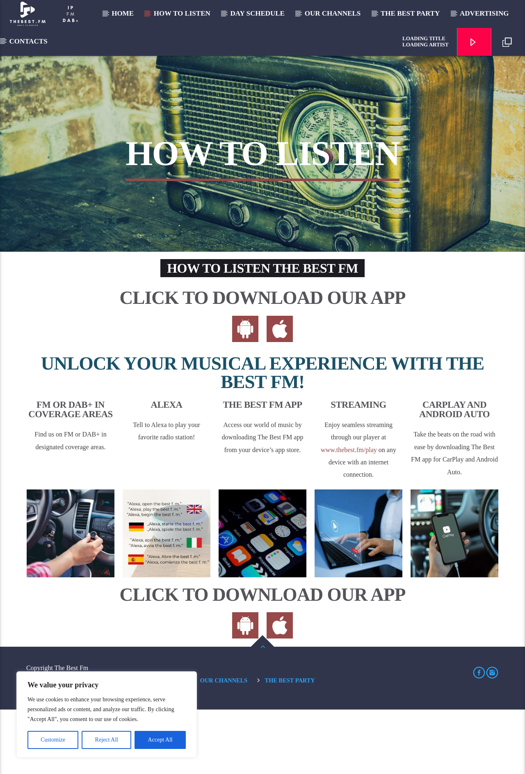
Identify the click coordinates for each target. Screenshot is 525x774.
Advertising (484, 13)
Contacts (28, 41)
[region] (106, 714)
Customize (53, 740)
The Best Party (410, 13)
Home (123, 13)
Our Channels (333, 13)
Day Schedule (258, 13)
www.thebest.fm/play (349, 513)
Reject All (106, 740)
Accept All (160, 740)
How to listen (182, 13)
